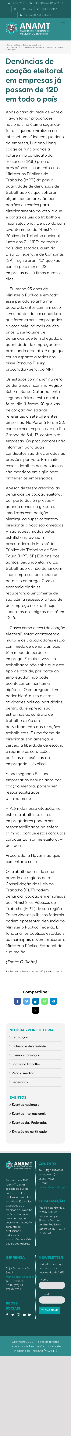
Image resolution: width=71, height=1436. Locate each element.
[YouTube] (24, 1314)
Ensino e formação (26, 1055)
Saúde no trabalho (55, 971)
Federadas (20, 1082)
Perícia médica (23, 1073)
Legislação (20, 1037)
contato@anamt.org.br (53, 1187)
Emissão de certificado (29, 1131)
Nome (44, 1279)
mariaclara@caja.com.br (21, 1276)
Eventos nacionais (25, 1104)
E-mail (46, 1294)
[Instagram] (18, 1314)
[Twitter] (12, 1314)
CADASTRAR (49, 1310)
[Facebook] (7, 1314)
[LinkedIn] (29, 1314)
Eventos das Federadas (29, 1122)
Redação (14, 971)
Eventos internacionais (29, 1113)
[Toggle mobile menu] (63, 24)
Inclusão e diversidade (29, 1046)
